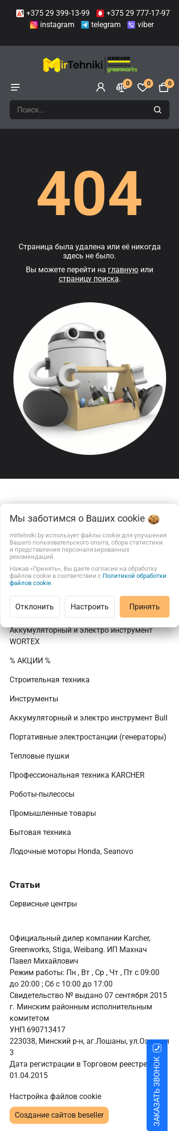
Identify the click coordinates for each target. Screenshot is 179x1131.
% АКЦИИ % (31, 660)
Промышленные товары (54, 813)
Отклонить (34, 606)
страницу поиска (89, 278)
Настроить (90, 606)
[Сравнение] (121, 87)
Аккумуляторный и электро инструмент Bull (89, 717)
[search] (158, 109)
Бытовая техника (41, 832)
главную (123, 269)
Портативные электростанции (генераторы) (89, 736)
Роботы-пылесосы (43, 794)
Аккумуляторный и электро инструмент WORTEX (81, 636)
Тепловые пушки (40, 756)
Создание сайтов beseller (59, 1115)
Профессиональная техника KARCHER (78, 775)
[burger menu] (15, 87)
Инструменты (35, 698)
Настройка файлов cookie (55, 1096)
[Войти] (100, 87)
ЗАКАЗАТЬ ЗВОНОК (168, 1091)
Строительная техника (52, 679)
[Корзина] (163, 87)
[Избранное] (142, 87)
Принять (144, 606)
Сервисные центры (44, 903)
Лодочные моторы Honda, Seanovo (72, 851)
